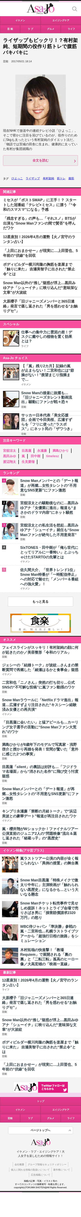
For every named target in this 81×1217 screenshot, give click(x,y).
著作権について (61, 1169)
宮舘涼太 (9, 450)
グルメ (50, 1118)
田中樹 (35, 456)
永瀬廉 (42, 450)
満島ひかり (61, 450)
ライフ (24, 346)
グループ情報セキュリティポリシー (47, 1164)
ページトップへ (40, 1130)
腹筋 (71, 178)
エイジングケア (60, 1109)
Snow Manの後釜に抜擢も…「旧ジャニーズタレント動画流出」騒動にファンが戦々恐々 (46, 397)
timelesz (52, 456)
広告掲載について (40, 1174)
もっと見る (40, 601)
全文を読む (41, 160)
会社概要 (19, 1164)
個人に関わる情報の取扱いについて (30, 1169)
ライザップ (33, 178)
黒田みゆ (9, 456)
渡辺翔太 (9, 461)
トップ (40, 1101)
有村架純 (48, 178)
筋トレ (61, 178)
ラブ (30, 1118)
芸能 (23, 407)
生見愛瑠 (28, 461)
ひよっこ (17, 178)
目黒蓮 (26, 450)
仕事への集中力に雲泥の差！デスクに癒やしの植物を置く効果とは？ (46, 336)
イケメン (26, 384)
